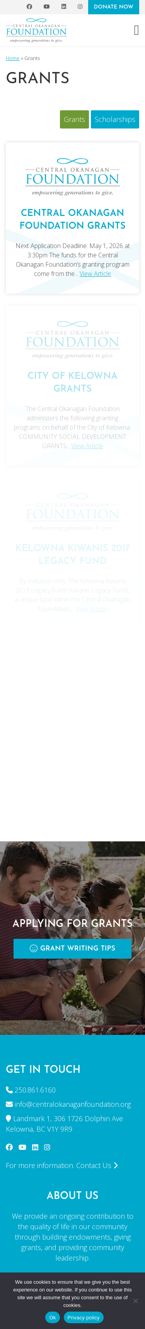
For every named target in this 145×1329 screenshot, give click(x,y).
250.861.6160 (35, 1089)
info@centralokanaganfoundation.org (73, 1104)
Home (13, 58)
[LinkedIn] (64, 7)
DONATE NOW (113, 7)
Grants (74, 119)
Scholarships (115, 119)
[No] (135, 1301)
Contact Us (97, 1165)
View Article (95, 273)
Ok (52, 1317)
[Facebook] (29, 7)
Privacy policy (84, 1317)
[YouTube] (47, 7)
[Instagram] (80, 7)
